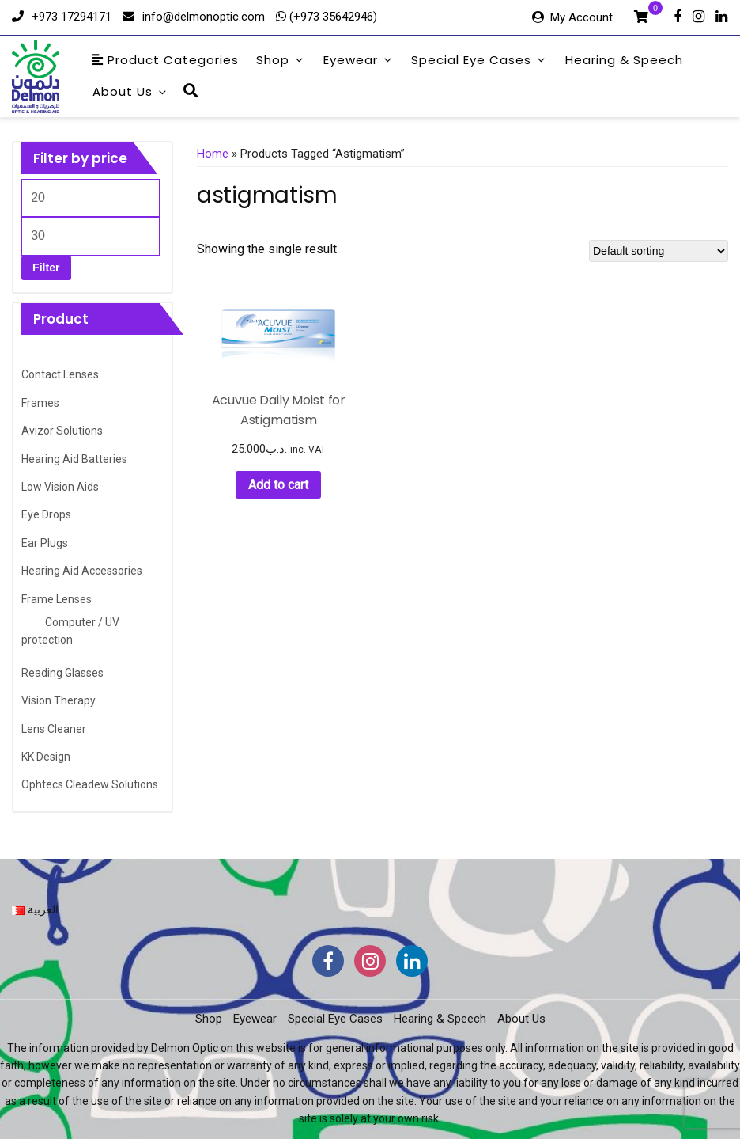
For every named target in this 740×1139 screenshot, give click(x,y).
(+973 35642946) (331, 16)
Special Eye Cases (479, 59)
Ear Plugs (44, 543)
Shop (280, 59)
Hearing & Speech (624, 59)
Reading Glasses (62, 672)
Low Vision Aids (60, 486)
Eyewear (358, 59)
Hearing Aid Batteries (74, 459)
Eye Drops (46, 514)
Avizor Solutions (62, 430)
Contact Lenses (60, 374)
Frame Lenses (56, 599)
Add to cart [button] (278, 484)
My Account (581, 17)
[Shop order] (658, 251)
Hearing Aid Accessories (81, 570)
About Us (130, 91)
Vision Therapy (58, 700)
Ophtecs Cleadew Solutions (89, 784)
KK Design (45, 756)
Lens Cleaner (53, 729)
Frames (40, 403)
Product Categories (165, 59)
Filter (45, 267)
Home (212, 153)
